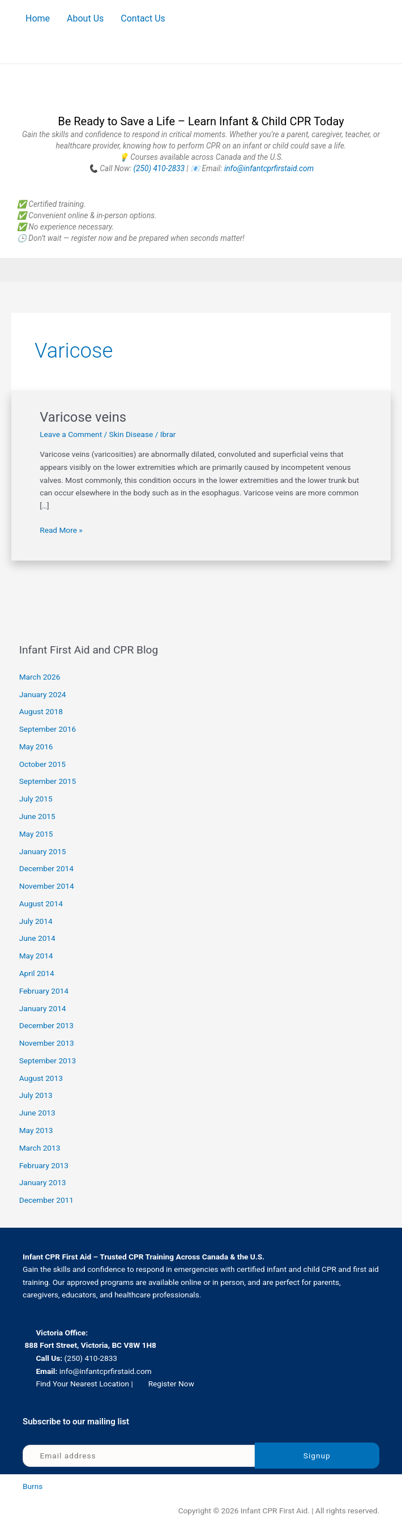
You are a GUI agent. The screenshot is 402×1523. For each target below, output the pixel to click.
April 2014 (36, 973)
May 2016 (36, 746)
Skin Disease (131, 434)
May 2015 (36, 833)
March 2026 (40, 676)
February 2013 (44, 1165)
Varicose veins (83, 417)
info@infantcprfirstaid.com (269, 168)
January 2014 (42, 1008)
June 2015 (37, 816)
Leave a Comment (71, 434)
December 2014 (46, 868)
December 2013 (46, 1025)
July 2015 (36, 798)
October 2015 (42, 764)
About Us (85, 18)
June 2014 (37, 938)
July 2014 (36, 921)
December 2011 (46, 1199)
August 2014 (41, 903)
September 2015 (47, 781)
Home (37, 18)
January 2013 (42, 1182)
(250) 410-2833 (159, 168)
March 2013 (40, 1147)
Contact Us (143, 18)
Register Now (171, 1383)
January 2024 (42, 694)
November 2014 (46, 885)
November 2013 (46, 1042)
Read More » (61, 529)
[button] (200, 270)
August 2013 (41, 1078)
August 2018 (41, 711)
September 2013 (47, 1060)
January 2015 (42, 851)
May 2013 (36, 1130)
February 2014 (44, 990)
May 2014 (36, 955)
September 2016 (47, 728)
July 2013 (36, 1095)
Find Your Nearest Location (82, 1383)
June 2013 (37, 1112)
